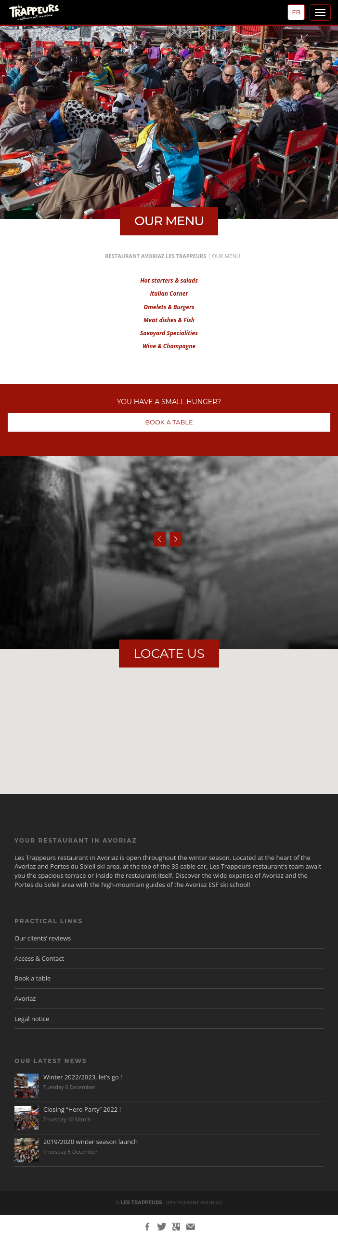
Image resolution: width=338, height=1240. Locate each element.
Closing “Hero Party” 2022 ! (82, 1109)
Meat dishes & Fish (169, 320)
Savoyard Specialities (169, 333)
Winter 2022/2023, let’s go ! (82, 1077)
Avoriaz (25, 998)
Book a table (32, 978)
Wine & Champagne (169, 346)
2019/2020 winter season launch (90, 1141)
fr (296, 12)
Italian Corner (169, 293)
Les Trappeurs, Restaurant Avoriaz (49, 14)
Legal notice (31, 1018)
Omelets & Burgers (169, 307)
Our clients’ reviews (42, 938)
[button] (169, 709)
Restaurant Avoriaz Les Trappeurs (155, 255)
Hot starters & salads (169, 280)
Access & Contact (39, 958)
